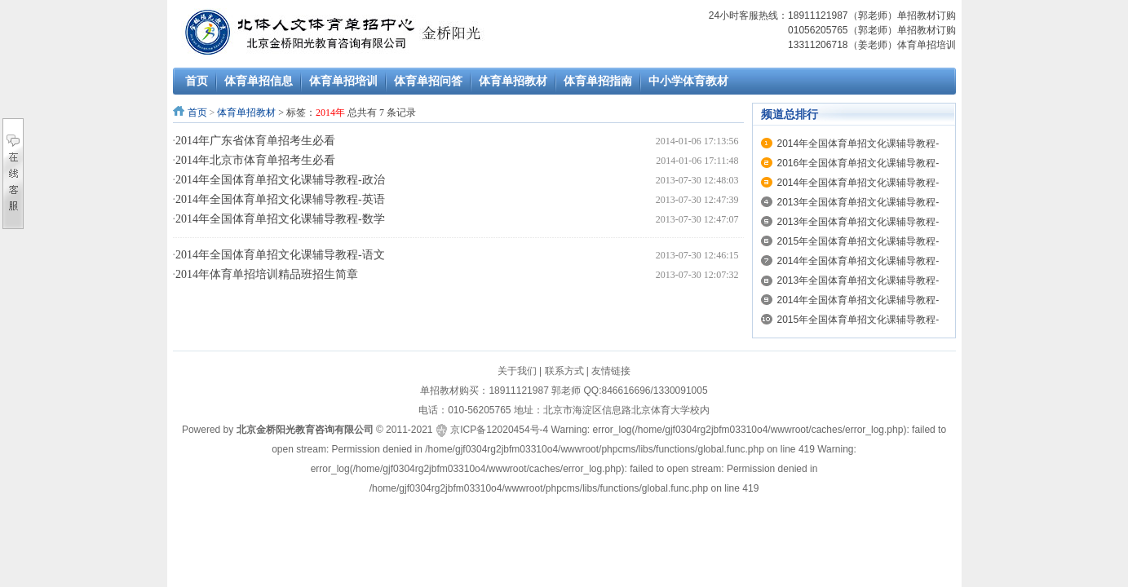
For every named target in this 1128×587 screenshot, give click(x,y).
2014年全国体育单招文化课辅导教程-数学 (280, 219)
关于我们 (517, 371)
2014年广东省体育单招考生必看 (255, 141)
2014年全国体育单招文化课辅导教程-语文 (280, 255)
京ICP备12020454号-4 (499, 429)
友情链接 (610, 371)
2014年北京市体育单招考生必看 (255, 160)
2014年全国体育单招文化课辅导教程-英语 (280, 199)
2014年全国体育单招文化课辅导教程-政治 (280, 180)
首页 (197, 112)
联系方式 (564, 371)
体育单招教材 (246, 112)
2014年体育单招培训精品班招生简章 (266, 274)
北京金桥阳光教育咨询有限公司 (305, 429)
